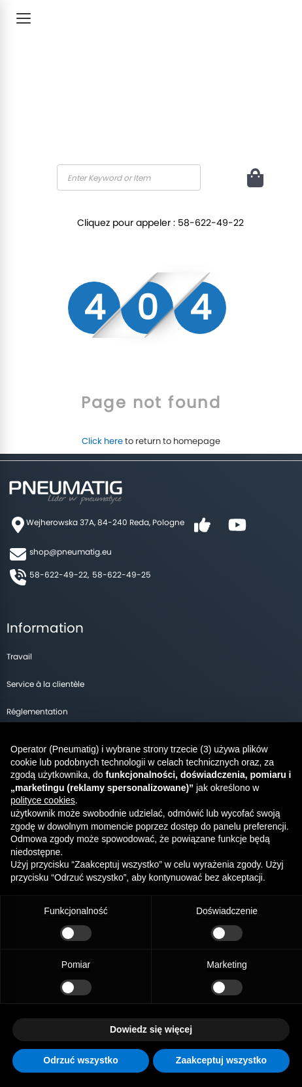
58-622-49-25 (121, 574)
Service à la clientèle (45, 684)
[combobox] (129, 177)
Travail (19, 656)
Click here (102, 441)
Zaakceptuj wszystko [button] (221, 1060)
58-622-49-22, (59, 574)
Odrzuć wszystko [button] (80, 1060)
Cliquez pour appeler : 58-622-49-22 (160, 222)
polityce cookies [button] (42, 800)
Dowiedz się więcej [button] (151, 1029)
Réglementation (37, 711)
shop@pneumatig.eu (70, 551)
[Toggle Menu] (23, 18)
